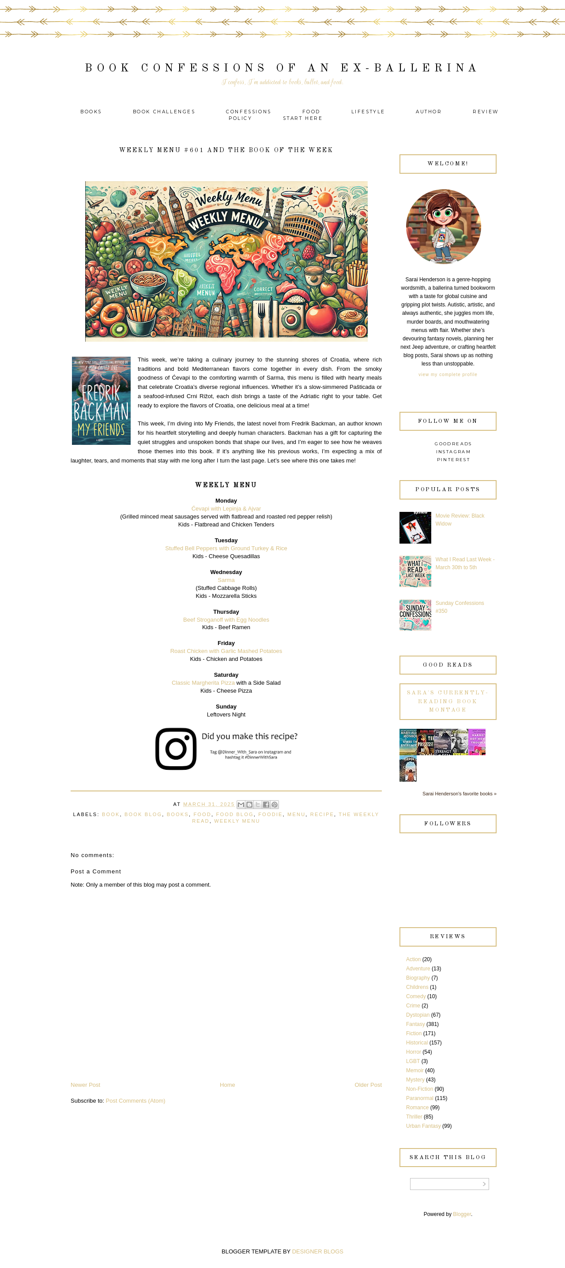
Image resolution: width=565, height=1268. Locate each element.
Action (413, 959)
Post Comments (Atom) (136, 1100)
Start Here (303, 118)
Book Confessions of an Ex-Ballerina (283, 68)
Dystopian (417, 1015)
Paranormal (419, 1098)
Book (111, 814)
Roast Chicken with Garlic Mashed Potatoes (226, 651)
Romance (417, 1107)
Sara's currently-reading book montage (448, 701)
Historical (417, 1043)
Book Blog (143, 814)
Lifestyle (369, 112)
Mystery (415, 1080)
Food (311, 112)
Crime (413, 1006)
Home (227, 1085)
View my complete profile (447, 374)
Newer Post (85, 1085)
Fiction (414, 1033)
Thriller (414, 1117)
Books (91, 112)
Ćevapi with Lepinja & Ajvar (226, 508)
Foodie (270, 814)
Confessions (248, 112)
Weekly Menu (237, 821)
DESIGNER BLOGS (317, 1251)
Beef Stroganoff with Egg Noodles (226, 619)
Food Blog (234, 814)
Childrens (417, 987)
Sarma (226, 580)
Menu (296, 814)
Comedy (416, 996)
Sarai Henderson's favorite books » (459, 793)
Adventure (418, 969)
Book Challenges (164, 112)
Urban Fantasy (423, 1126)
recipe (322, 814)
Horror (413, 1052)
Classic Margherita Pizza (203, 682)
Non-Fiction (419, 1089)
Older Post (368, 1085)
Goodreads (453, 443)
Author (429, 112)
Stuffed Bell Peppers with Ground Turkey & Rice (226, 548)
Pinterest (454, 459)
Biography (418, 978)
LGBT (413, 1061)
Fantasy (415, 1024)
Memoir (415, 1070)
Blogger (462, 1214)
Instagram (453, 451)
